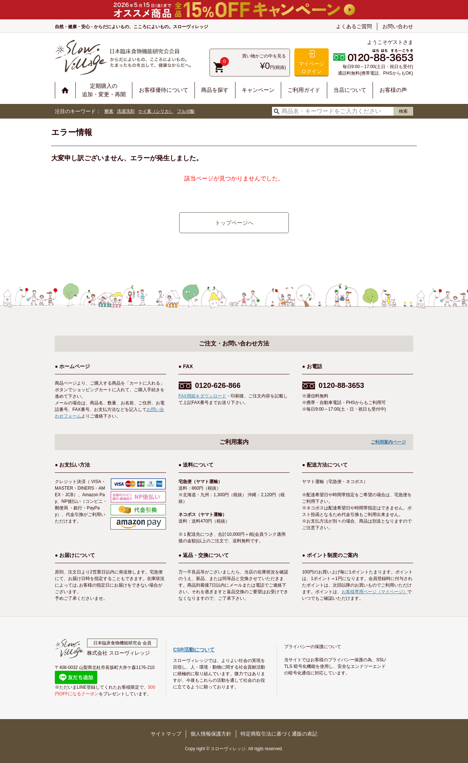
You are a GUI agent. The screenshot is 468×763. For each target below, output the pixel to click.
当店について (349, 90)
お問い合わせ (397, 26)
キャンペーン (258, 90)
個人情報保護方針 (210, 734)
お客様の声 (393, 90)
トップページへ (234, 223)
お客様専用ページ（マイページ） (374, 591)
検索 (403, 111)
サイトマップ (166, 734)
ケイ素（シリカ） (155, 111)
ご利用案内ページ (388, 442)
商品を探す (215, 90)
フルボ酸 (186, 111)
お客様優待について (163, 90)
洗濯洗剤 (126, 111)
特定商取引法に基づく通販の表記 (279, 734)
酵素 (109, 111)
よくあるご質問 (354, 26)
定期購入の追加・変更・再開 (104, 90)
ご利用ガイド (303, 90)
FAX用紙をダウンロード (202, 396)
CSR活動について (194, 649)
